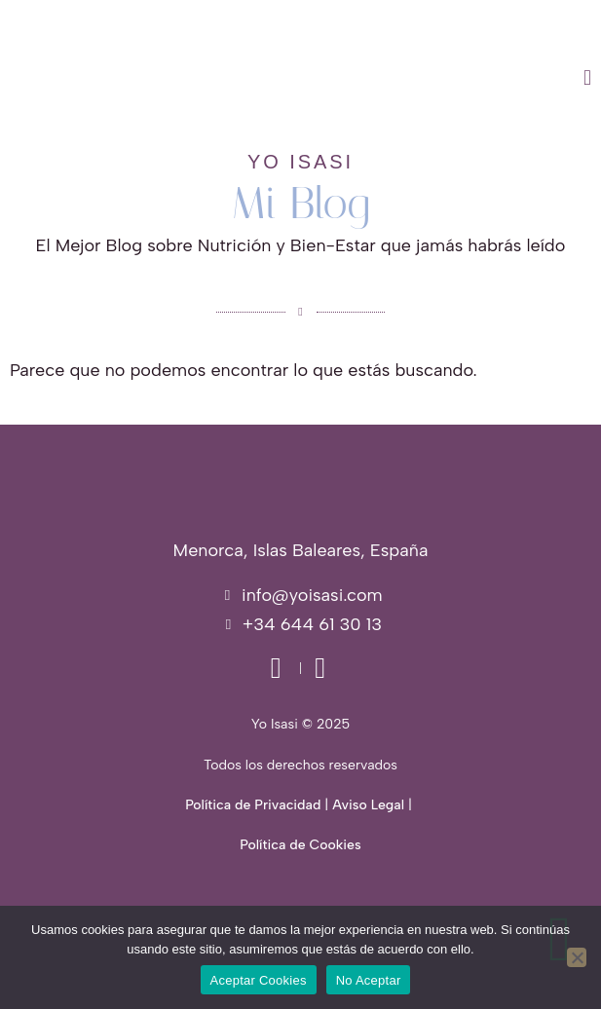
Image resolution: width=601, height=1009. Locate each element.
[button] (387, 78)
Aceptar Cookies (258, 980)
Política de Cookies (300, 845)
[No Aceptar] (576, 957)
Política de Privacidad (252, 805)
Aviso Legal (368, 805)
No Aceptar (368, 980)
